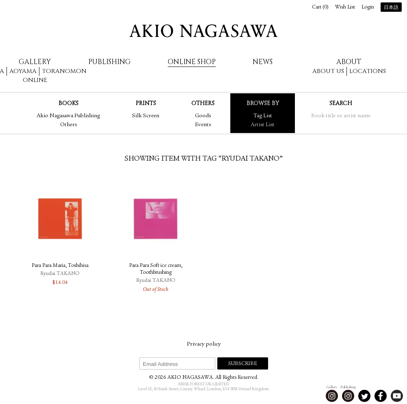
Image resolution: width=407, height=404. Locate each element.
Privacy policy (204, 344)
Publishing (109, 62)
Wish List (345, 7)
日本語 (391, 7)
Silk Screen (145, 116)
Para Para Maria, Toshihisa (60, 266)
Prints (146, 103)
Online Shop (192, 62)
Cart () (320, 7)
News (263, 62)
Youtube (397, 396)
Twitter (364, 396)
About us (328, 71)
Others (68, 125)
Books (68, 103)
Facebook (381, 396)
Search (340, 103)
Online (35, 80)
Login (368, 7)
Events (203, 125)
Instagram (332, 396)
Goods (203, 116)
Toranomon (64, 71)
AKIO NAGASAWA (203, 30)
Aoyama (23, 71)
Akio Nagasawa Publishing (68, 116)
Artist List (263, 125)
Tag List (262, 116)
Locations (367, 71)
